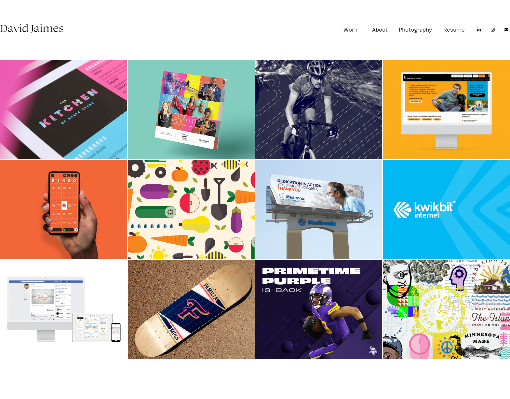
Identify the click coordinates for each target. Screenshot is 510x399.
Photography (415, 29)
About (380, 29)
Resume (454, 29)
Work (350, 29)
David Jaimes (32, 28)
